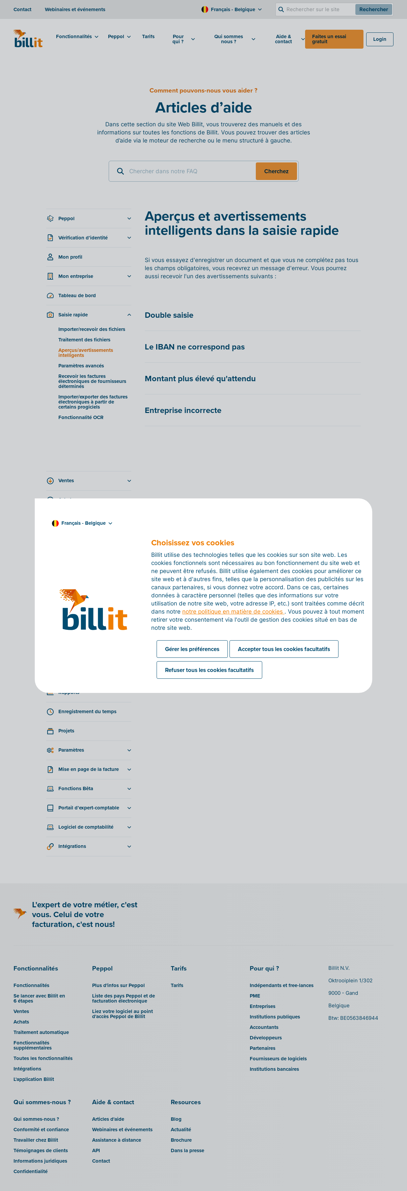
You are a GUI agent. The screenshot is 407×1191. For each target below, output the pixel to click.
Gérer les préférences (192, 649)
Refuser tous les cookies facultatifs (209, 670)
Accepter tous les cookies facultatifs (284, 649)
